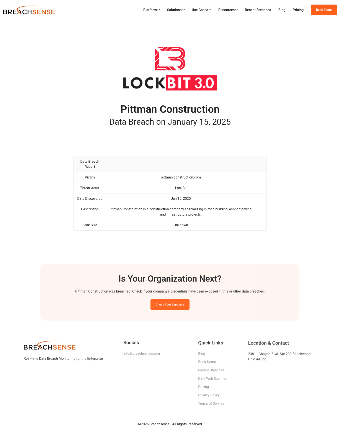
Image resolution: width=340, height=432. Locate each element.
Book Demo (324, 9)
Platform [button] (150, 10)
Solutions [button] (174, 10)
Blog (281, 10)
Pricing (298, 10)
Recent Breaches (258, 10)
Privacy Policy (209, 396)
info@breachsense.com (141, 354)
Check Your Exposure (170, 305)
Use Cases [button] (200, 10)
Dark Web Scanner (212, 380)
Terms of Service (211, 405)
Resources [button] (226, 10)
